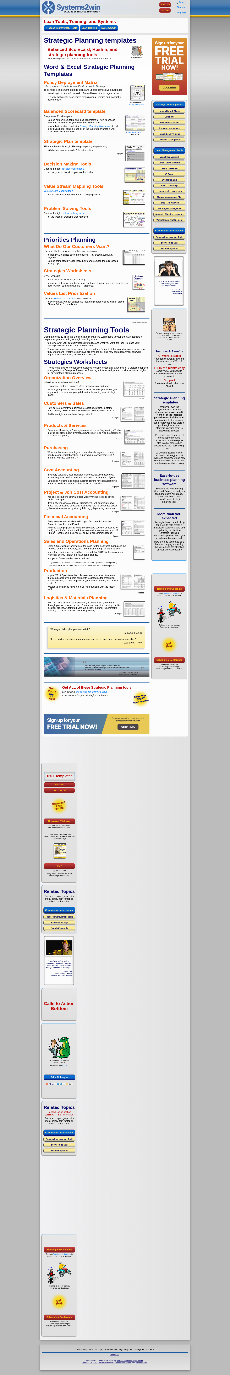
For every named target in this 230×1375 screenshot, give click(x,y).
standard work (141, 1363)
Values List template (64, 298)
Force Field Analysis (169, 203)
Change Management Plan (169, 197)
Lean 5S (85, 1363)
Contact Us (114, 1355)
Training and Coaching (172, 593)
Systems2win (108, 28)
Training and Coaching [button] (169, 589)
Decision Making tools (169, 139)
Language (181, 12)
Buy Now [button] (165, 10)
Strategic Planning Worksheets (95, 126)
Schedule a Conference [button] (169, 660)
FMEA (95, 1363)
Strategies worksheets (169, 128)
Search (181, 2)
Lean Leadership (169, 185)
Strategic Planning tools (169, 104)
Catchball (169, 117)
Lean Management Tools (169, 150)
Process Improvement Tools (61, 28)
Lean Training (89, 28)
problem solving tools (73, 213)
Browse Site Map (169, 243)
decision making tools (73, 169)
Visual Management (169, 157)
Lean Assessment (169, 168)
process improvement (123, 1363)
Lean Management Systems (141, 1349)
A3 (90, 1363)
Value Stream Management (169, 220)
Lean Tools (81, 1349)
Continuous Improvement (169, 230)
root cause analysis (106, 1363)
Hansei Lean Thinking (169, 134)
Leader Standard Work (169, 163)
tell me (64, 1065)
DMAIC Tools (93, 1349)
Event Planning (169, 180)
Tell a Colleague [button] (59, 1077)
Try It (59, 866)
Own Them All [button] (59, 790)
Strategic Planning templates (169, 214)
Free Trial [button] (165, 4)
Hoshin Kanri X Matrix (169, 111)
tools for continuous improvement (130, 1361)
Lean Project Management (169, 208)
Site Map (181, 7)
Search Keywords (169, 248)
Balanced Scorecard (134, 132)
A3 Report (169, 174)
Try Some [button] (59, 784)
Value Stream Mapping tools (58, 191)
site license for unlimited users (91, 692)
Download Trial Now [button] (59, 821)
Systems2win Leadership (169, 191)
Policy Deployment (136, 104)
